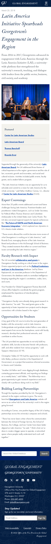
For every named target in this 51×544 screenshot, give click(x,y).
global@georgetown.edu (19, 502)
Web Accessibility (12, 528)
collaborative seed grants (27, 260)
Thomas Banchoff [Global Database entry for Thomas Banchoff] (12, 148)
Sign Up (41, 518)
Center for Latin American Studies (18, 194)
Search (45, 453)
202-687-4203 (17, 499)
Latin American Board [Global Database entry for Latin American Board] (14, 142)
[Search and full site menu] (46, 3)
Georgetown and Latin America (23, 399)
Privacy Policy (41, 528)
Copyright (27, 528)
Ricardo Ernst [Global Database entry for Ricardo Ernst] (10, 155)
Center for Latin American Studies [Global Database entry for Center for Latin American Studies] (19, 135)
